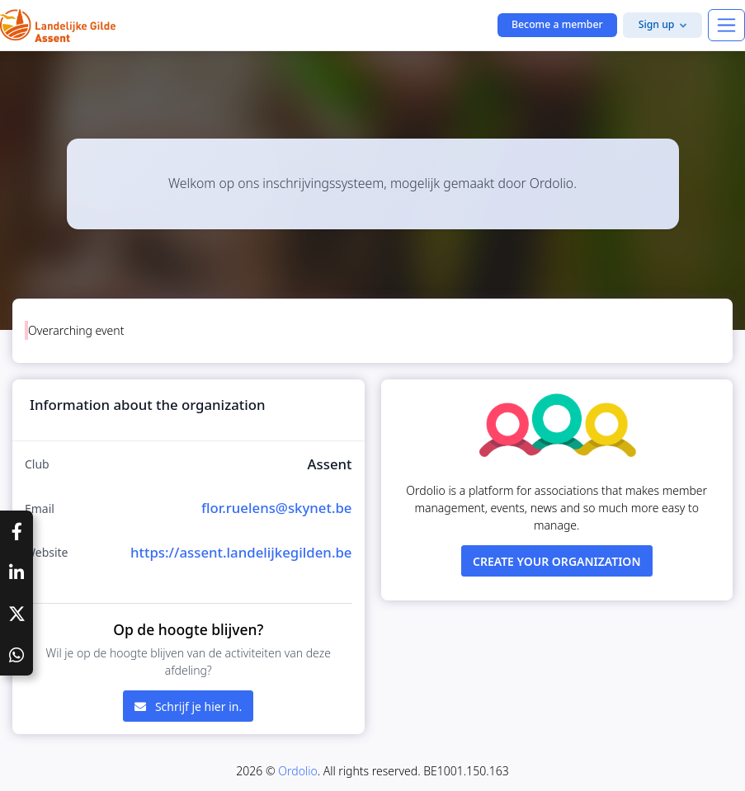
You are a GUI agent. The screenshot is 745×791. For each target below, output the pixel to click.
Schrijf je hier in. (188, 706)
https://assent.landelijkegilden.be (240, 552)
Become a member (557, 24)
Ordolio (297, 771)
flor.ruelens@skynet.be (276, 507)
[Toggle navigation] (726, 25)
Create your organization (557, 561)
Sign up (657, 24)
